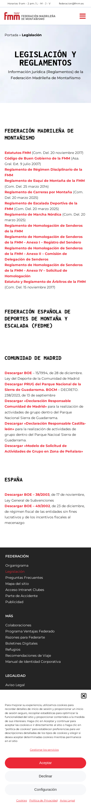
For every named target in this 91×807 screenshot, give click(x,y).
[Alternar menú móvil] (83, 16)
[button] (83, 695)
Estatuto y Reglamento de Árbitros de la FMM (45, 281)
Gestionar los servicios (44, 749)
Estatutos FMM (18, 153)
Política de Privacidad (43, 800)
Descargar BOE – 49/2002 (27, 506)
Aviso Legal (67, 800)
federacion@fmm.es (71, 3)
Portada (11, 35)
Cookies (21, 800)
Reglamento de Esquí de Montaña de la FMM (45, 180)
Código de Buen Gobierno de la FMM (37, 158)
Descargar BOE (18, 373)
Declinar (45, 776)
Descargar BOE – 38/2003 (27, 494)
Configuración (45, 789)
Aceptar (45, 763)
